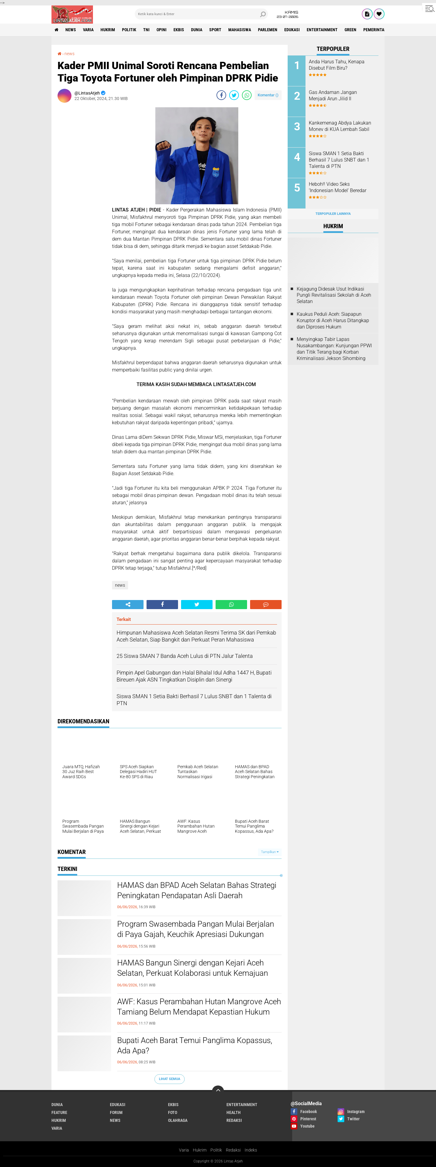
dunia (196, 29)
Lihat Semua (169, 1079)
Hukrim (199, 1150)
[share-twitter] (234, 95)
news (70, 29)
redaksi (234, 1120)
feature (59, 1112)
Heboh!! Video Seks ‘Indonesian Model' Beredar (337, 187)
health (233, 1112)
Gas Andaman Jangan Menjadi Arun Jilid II (333, 95)
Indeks (251, 1150)
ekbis (178, 29)
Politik (216, 1150)
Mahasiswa (239, 29)
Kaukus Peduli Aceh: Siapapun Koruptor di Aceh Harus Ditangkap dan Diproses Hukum (333, 320)
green (350, 29)
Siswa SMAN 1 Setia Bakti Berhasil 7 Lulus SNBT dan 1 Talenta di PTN (339, 160)
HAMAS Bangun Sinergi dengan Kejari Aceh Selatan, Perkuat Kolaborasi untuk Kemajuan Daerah (192, 973)
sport (215, 29)
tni (146, 29)
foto (172, 1112)
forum (116, 1112)
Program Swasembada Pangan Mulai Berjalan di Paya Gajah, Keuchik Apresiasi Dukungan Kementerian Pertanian (195, 934)
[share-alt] (128, 604)
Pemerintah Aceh (380, 29)
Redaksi (233, 1150)
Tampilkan (270, 852)
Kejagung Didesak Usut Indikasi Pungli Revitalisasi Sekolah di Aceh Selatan (334, 295)
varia (88, 29)
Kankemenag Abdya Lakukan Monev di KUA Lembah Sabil (340, 126)
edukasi (292, 29)
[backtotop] (218, 1091)
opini (162, 29)
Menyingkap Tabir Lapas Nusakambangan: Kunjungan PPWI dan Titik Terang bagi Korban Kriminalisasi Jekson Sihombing (334, 348)
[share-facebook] (221, 95)
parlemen (267, 29)
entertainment (322, 29)
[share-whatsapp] (247, 95)
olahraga (177, 1120)
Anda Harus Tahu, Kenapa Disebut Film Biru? (337, 65)
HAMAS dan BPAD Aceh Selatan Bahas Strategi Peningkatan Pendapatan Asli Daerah (196, 890)
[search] (201, 13)
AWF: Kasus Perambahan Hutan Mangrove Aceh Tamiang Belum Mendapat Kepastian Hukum (199, 1006)
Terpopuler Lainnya (333, 214)
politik (129, 29)
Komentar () (268, 95)
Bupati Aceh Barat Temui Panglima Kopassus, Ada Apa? (194, 1045)
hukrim (108, 29)
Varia (184, 1150)
